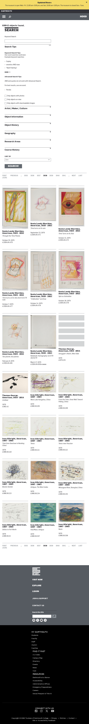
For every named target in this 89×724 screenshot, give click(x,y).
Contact (72, 718)
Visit (34, 671)
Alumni (34, 645)
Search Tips (10, 47)
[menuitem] (44, 640)
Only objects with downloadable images (21, 103)
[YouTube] (52, 710)
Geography (10, 133)
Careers (35, 690)
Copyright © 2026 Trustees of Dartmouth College (30, 718)
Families (35, 648)
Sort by (8, 156)
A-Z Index (36, 655)
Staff (33, 642)
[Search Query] (41, 616)
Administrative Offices (41, 684)
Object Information (14, 117)
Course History (12, 150)
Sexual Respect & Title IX (42, 694)
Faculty (34, 638)
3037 (39, 176)
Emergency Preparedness (42, 687)
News (35, 668)
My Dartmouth (40, 632)
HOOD (83, 16)
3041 (64, 176)
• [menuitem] (58, 718)
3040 (57, 176)
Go (54, 616)
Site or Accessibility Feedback (44, 720)
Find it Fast (39, 651)
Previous (14, 176)
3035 (26, 176)
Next (74, 176)
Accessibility (37, 681)
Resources (38, 674)
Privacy (54, 718)
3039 (51, 176)
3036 (32, 176)
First (4, 176)
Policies (63, 718)
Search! (13, 166)
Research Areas (12, 141)
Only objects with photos (15, 96)
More (7, 72)
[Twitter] (46, 710)
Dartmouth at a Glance (41, 677)
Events (35, 664)
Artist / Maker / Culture (16, 108)
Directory (36, 661)
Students (35, 635)
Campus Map (37, 658)
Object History (12, 125)
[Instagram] (41, 710)
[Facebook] (36, 710)
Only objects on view (14, 99)
